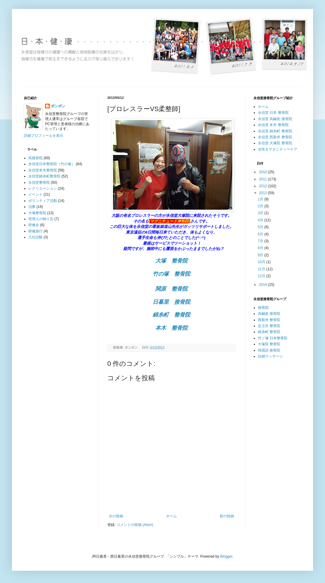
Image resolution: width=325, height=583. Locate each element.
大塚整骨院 (37, 213)
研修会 (33, 225)
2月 (261, 206)
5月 (261, 227)
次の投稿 (116, 516)
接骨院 (263, 308)
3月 (261, 213)
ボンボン (58, 106)
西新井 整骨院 (269, 320)
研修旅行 (35, 231)
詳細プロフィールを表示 (43, 136)
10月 (262, 262)
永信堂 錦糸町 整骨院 (275, 131)
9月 (261, 255)
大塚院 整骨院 (269, 344)
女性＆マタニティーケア (277, 149)
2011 (263, 179)
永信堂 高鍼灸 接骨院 (275, 119)
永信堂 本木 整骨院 (273, 125)
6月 (261, 234)
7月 (261, 241)
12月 (262, 276)
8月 (261, 248)
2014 (263, 285)
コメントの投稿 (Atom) (135, 525)
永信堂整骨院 (39, 182)
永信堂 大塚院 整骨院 (275, 143)
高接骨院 (35, 158)
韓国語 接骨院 (269, 350)
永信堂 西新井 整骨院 (275, 137)
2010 (263, 172)
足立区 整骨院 (269, 326)
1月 (261, 199)
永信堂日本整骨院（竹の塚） (51, 164)
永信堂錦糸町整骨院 (44, 176)
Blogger (226, 556)
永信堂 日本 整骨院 (273, 113)
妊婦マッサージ (270, 356)
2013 (263, 193)
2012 (263, 186)
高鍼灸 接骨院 (269, 314)
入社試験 (35, 237)
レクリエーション (42, 188)
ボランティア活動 (42, 201)
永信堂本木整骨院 (42, 170)
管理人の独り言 (40, 219)
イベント (35, 194)
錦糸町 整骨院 (269, 332)
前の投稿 (227, 516)
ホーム (171, 516)
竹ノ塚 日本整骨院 (272, 338)
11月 (262, 269)
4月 (261, 220)
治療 (31, 207)
